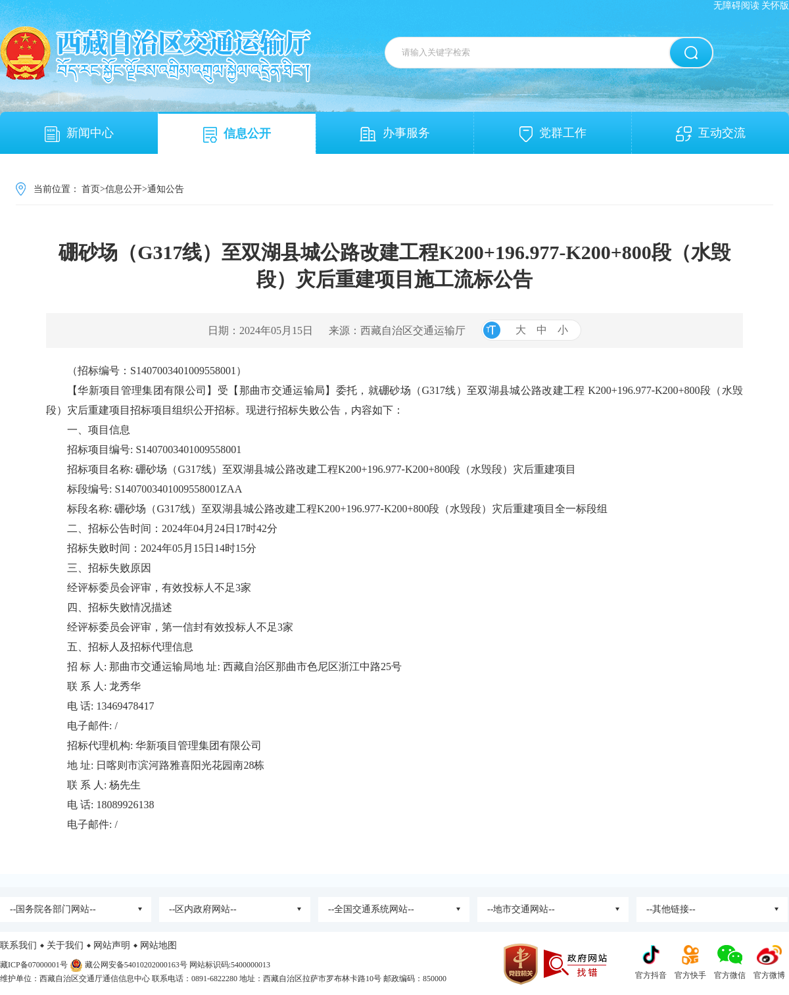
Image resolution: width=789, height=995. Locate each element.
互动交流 (711, 133)
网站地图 (158, 945)
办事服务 (395, 133)
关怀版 (775, 6)
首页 (91, 189)
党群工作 (552, 134)
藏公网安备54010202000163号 (136, 964)
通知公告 (165, 189)
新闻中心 (79, 134)
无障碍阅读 (736, 6)
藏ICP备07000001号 (34, 964)
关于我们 (65, 945)
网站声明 (111, 945)
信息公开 (237, 135)
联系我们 (18, 945)
